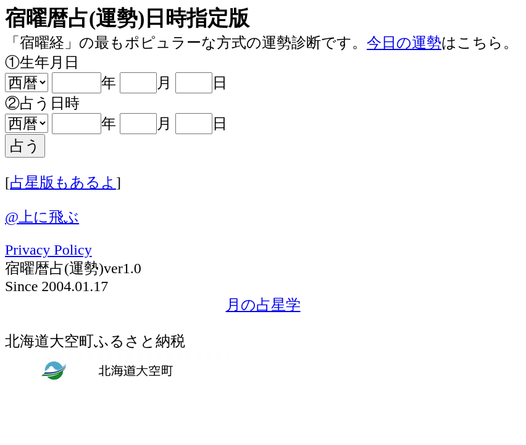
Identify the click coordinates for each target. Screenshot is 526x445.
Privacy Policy (48, 250)
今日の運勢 (404, 43)
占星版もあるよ (63, 182)
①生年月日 (42, 62)
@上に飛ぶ (42, 217)
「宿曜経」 (42, 43)
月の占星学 (263, 305)
